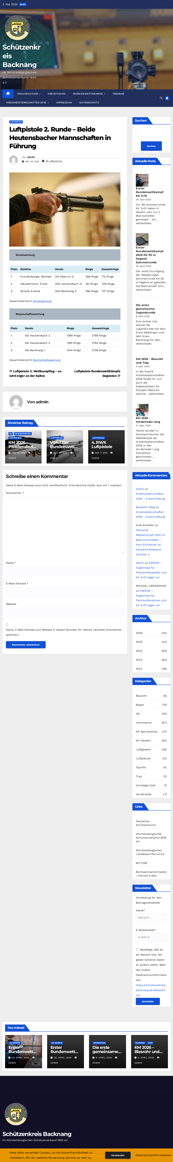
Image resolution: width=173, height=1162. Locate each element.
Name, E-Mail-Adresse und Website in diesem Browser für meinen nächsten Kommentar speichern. (64, 632)
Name (11, 562)
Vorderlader (144, 794)
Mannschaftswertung (46, 360)
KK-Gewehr (143, 740)
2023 (139, 659)
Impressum (64, 102)
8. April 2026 (104, 1057)
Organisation (28, 93)
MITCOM (141, 863)
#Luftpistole (54, 161)
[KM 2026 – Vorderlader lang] (142, 410)
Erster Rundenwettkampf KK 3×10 (149, 192)
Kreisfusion (57, 93)
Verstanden (118, 1155)
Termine (118, 93)
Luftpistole (16, 122)
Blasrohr (141, 695)
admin (31, 157)
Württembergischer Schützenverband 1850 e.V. (151, 837)
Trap (139, 776)
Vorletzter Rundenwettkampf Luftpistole (65, 446)
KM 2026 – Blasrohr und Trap (147, 1051)
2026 (139, 633)
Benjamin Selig (145, 507)
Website (11, 604)
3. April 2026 (146, 1057)
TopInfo (141, 767)
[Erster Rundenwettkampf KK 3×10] (142, 180)
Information (144, 722)
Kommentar (15, 493)
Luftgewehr (143, 749)
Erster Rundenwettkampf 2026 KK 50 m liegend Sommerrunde (149, 255)
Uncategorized (145, 785)
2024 (139, 650)
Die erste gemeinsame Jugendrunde (145, 309)
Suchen (141, 120)
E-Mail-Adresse (17, 583)
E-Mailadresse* (151, 935)
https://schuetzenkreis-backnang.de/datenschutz (151, 990)
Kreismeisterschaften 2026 (26, 102)
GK (10, 434)
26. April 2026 (21, 1057)
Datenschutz (89, 102)
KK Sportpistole (23, 434)
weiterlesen (143, 223)
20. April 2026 (63, 1057)
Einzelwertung (42, 301)
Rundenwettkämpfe (88, 93)
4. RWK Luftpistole (102, 444)
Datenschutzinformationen (153, 1155)
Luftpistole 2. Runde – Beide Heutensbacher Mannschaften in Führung (60, 137)
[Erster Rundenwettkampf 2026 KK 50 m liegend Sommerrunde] (142, 239)
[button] (161, 98)
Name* (151, 915)
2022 (139, 668)
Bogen (140, 704)
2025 (139, 641)
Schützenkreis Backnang (37, 1134)
